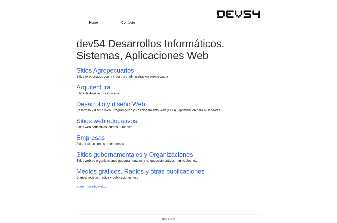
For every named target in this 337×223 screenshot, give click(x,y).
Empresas (90, 137)
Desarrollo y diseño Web (110, 104)
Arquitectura (93, 87)
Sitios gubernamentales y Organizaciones (134, 154)
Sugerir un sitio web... (91, 186)
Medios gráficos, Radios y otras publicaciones (140, 171)
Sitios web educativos (106, 120)
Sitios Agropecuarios (105, 70)
